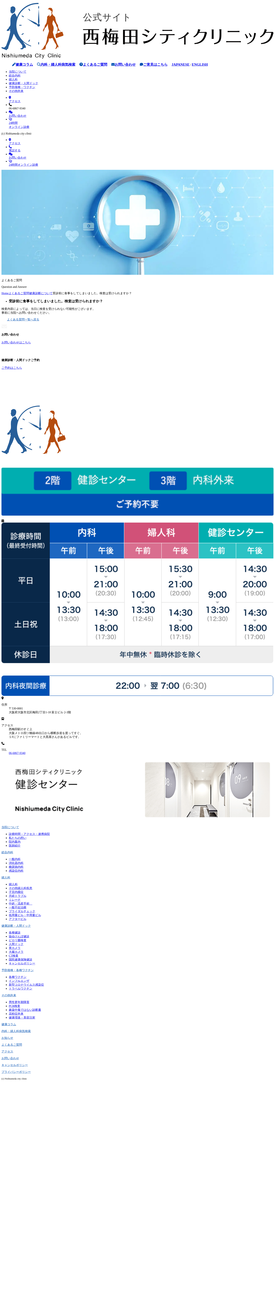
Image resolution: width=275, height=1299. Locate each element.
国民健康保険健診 (20, 959)
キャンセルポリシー (22, 963)
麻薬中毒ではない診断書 (25, 1009)
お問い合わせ (123, 64)
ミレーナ (15, 899)
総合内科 (15, 75)
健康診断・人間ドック (23, 83)
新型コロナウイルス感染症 (26, 984)
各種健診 (15, 932)
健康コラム (22, 64)
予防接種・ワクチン (22, 87)
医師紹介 (15, 845)
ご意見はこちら (154, 64)
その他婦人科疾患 (20, 888)
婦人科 (13, 79)
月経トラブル (17, 895)
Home (5, 293)
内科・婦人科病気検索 (56, 64)
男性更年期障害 (19, 1002)
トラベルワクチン (20, 988)
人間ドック (16, 944)
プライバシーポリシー (16, 1071)
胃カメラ (15, 948)
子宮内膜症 (16, 892)
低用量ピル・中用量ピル (25, 915)
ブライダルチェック (22, 911)
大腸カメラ (16, 951)
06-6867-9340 (17, 753)
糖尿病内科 (16, 866)
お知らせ (7, 1037)
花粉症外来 (16, 1013)
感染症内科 (16, 870)
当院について (17, 71)
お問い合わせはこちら (16, 342)
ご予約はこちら (11, 367)
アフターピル (17, 919)
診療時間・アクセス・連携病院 (29, 834)
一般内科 (15, 859)
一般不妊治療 (17, 907)
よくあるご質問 (93, 64)
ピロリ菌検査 (17, 940)
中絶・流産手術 (20, 903)
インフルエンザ (19, 980)
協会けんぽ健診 (19, 936)
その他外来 (16, 91)
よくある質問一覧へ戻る (20, 319)
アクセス (7, 1051)
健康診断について (41, 293)
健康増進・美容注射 (22, 1017)
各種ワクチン (17, 977)
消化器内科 (16, 863)
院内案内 (15, 841)
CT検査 (13, 955)
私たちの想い (17, 837)
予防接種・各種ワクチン (17, 970)
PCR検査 (14, 1006)
